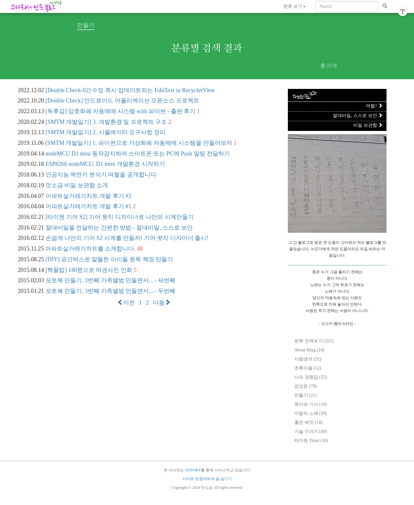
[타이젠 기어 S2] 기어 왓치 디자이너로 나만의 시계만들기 (120, 217)
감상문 (305, 386)
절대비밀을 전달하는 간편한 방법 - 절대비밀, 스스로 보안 (119, 227)
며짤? (374, 105)
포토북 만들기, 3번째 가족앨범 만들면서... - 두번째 (111, 291)
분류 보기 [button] (294, 6)
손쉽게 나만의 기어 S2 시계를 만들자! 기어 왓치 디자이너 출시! (127, 238)
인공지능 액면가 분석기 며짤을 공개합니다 (101, 174)
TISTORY (193, 470)
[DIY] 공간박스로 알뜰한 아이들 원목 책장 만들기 (109, 259)
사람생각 (307, 359)
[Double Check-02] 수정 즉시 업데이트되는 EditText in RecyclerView (130, 90)
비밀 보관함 (368, 125)
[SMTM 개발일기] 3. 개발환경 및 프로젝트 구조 (106, 122)
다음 (161, 302)
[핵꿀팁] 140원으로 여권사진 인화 (89, 270)
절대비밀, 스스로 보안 (358, 115)
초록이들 (307, 368)
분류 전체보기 (313, 340)
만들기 (305, 395)
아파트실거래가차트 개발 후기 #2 (89, 196)
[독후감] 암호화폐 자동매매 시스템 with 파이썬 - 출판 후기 (121, 111)
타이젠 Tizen (311, 440)
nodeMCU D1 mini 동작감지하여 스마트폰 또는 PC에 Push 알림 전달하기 (138, 153)
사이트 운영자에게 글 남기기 (207, 479)
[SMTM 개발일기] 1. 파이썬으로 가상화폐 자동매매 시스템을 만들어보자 (138, 143)
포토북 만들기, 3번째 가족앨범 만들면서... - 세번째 (111, 280)
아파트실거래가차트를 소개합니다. (90, 248)
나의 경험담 (310, 377)
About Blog (309, 350)
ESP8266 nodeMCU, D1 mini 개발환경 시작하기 (105, 164)
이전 (126, 302)
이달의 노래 (310, 413)
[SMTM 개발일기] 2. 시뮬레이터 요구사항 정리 (106, 132)
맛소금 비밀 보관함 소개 (77, 185)
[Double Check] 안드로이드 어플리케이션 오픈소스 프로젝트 (122, 100)
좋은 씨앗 (308, 422)
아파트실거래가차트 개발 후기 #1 (89, 206)
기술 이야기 (310, 431)
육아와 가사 (310, 404)
